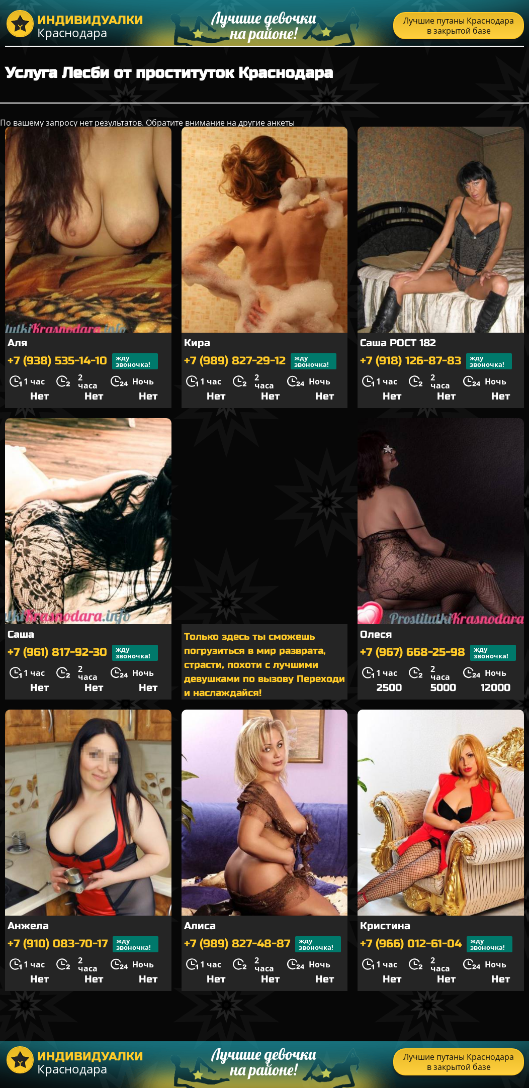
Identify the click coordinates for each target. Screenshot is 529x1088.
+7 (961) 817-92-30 (83, 653)
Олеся (376, 634)
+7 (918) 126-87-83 (436, 361)
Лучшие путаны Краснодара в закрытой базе (458, 25)
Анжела (28, 926)
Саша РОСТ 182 (398, 343)
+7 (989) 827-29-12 (260, 361)
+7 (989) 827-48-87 (262, 944)
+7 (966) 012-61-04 (436, 944)
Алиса (200, 926)
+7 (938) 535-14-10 (83, 361)
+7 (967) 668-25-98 (438, 653)
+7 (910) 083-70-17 (83, 944)
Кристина (385, 926)
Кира (197, 343)
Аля (17, 343)
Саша (21, 634)
